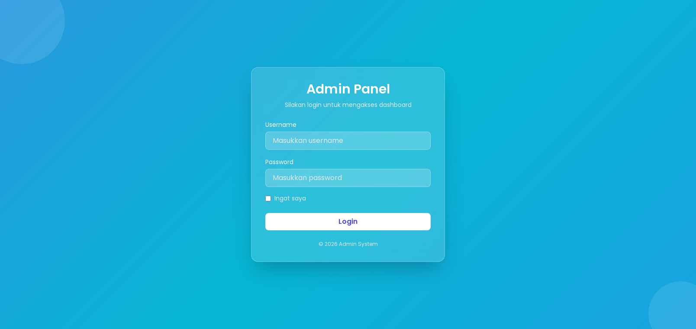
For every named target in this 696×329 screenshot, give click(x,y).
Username (280, 124)
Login (348, 221)
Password (279, 162)
